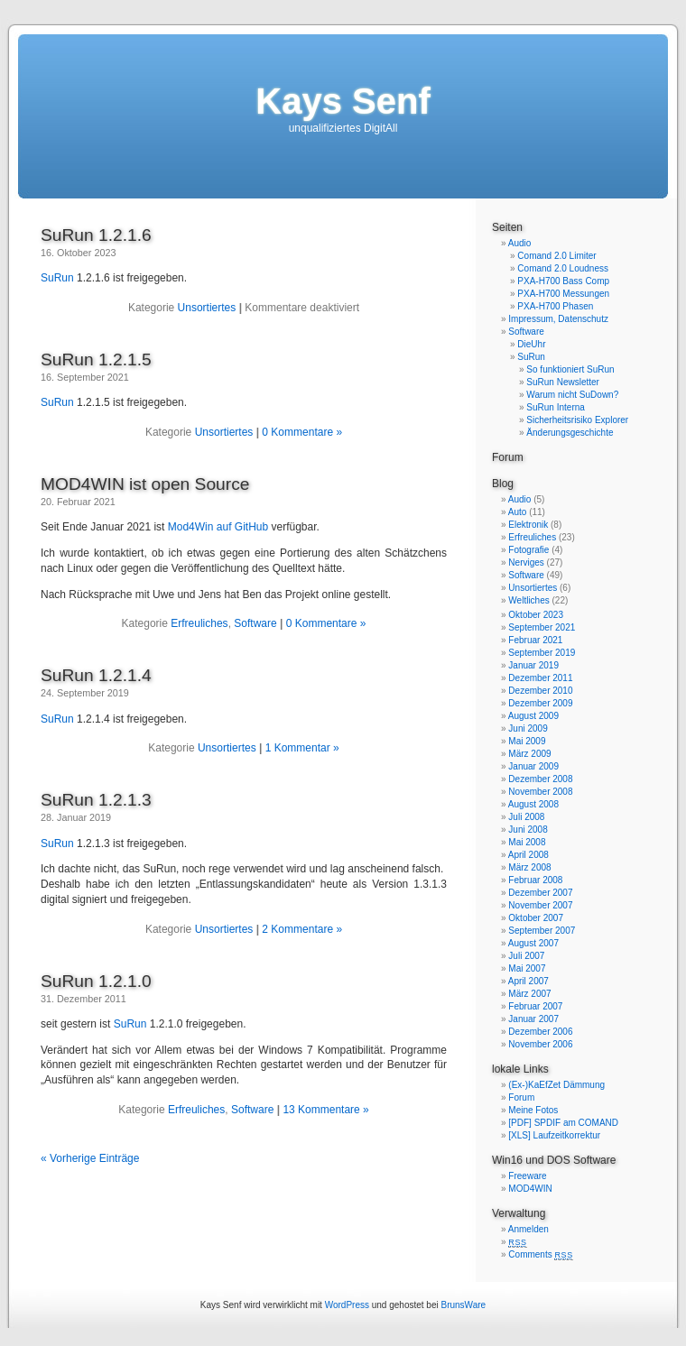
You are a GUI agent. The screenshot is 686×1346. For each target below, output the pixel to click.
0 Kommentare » (302, 432)
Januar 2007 (533, 1019)
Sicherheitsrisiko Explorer (577, 420)
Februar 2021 (535, 640)
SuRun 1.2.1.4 (96, 675)
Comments (540, 1254)
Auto (517, 512)
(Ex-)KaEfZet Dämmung (556, 1085)
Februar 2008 (535, 880)
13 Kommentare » (325, 1109)
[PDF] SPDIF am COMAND (563, 1123)
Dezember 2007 (540, 893)
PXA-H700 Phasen (555, 306)
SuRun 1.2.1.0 (96, 981)
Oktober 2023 (535, 615)
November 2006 (540, 1044)
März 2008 (529, 867)
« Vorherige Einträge (90, 1158)
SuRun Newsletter (562, 382)
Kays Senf (342, 101)
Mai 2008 (526, 842)
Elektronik (528, 525)
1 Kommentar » (302, 748)
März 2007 (529, 994)
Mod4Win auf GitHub (218, 527)
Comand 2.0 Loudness (562, 268)
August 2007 (533, 943)
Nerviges (525, 562)
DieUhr (531, 344)
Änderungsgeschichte (569, 433)
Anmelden (528, 1229)
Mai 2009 (526, 741)
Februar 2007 (535, 1006)
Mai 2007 (526, 968)
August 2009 (533, 716)
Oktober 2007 (535, 918)
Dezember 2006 (540, 1032)
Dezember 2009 (540, 703)
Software (255, 623)
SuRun (57, 278)
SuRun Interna (555, 407)
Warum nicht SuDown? (572, 395)
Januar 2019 (533, 665)
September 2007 (541, 931)
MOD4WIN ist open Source (145, 484)
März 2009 (529, 754)
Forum (508, 457)
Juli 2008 (526, 817)
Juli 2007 (526, 956)
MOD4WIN (530, 1189)
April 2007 (528, 981)
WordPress (347, 1305)
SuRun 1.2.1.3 (96, 799)
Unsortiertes (207, 307)
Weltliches (528, 600)
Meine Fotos (533, 1110)
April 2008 (528, 855)
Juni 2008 (527, 829)
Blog (503, 483)
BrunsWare (463, 1305)
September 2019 (541, 653)
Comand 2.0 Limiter (556, 256)
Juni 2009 (527, 728)
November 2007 (540, 905)
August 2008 (533, 804)
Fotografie (528, 550)
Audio (520, 243)
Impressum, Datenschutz (558, 319)
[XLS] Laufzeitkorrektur (554, 1135)
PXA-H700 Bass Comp (563, 281)
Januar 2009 (533, 766)
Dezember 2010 (540, 691)
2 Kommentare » (302, 929)
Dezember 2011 (540, 678)
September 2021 (541, 627)
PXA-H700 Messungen (563, 294)
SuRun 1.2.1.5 (96, 359)
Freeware (527, 1176)
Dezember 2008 (540, 779)
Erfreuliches (199, 623)
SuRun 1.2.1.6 (96, 235)
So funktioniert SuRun (570, 369)
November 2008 (540, 792)
